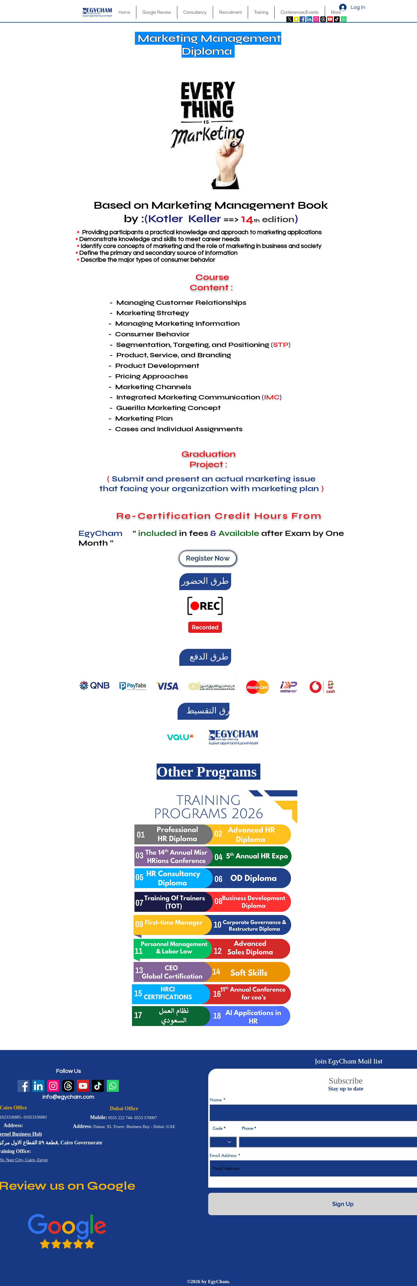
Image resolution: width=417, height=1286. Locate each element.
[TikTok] (337, 19)
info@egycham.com (68, 1097)
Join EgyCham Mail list (348, 1061)
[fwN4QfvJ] (323, 19)
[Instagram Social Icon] (316, 19)
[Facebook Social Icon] (302, 19)
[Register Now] (207, 558)
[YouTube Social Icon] (330, 19)
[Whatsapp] (344, 19)
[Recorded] (205, 627)
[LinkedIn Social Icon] (309, 19)
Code (218, 1128)
